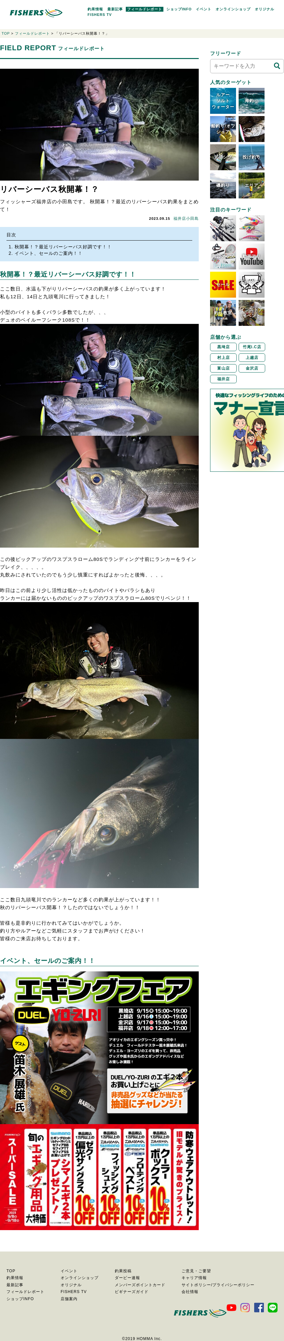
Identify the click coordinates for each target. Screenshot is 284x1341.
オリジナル (264, 9)
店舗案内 (69, 1299)
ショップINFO (179, 9)
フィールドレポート (144, 9)
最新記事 (115, 9)
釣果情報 (95, 9)
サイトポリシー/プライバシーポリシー (218, 1285)
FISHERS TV (100, 15)
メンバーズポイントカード (140, 1285)
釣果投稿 (123, 1271)
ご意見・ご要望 (196, 1271)
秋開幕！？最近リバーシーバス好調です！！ (63, 246)
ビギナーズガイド (131, 1291)
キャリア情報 (194, 1278)
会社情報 (190, 1291)
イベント (203, 9)
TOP (6, 33)
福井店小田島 (186, 218)
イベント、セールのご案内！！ (49, 253)
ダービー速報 (127, 1278)
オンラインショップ (233, 9)
